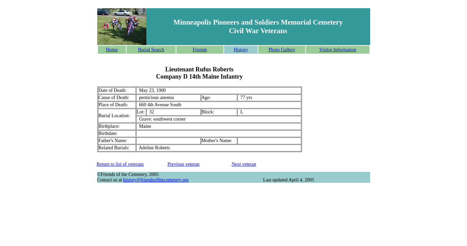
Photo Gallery (281, 49)
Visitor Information (337, 49)
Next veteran (244, 164)
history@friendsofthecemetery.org (156, 179)
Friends (200, 49)
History (241, 49)
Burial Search (151, 49)
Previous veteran (183, 164)
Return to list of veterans (120, 164)
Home (112, 49)
